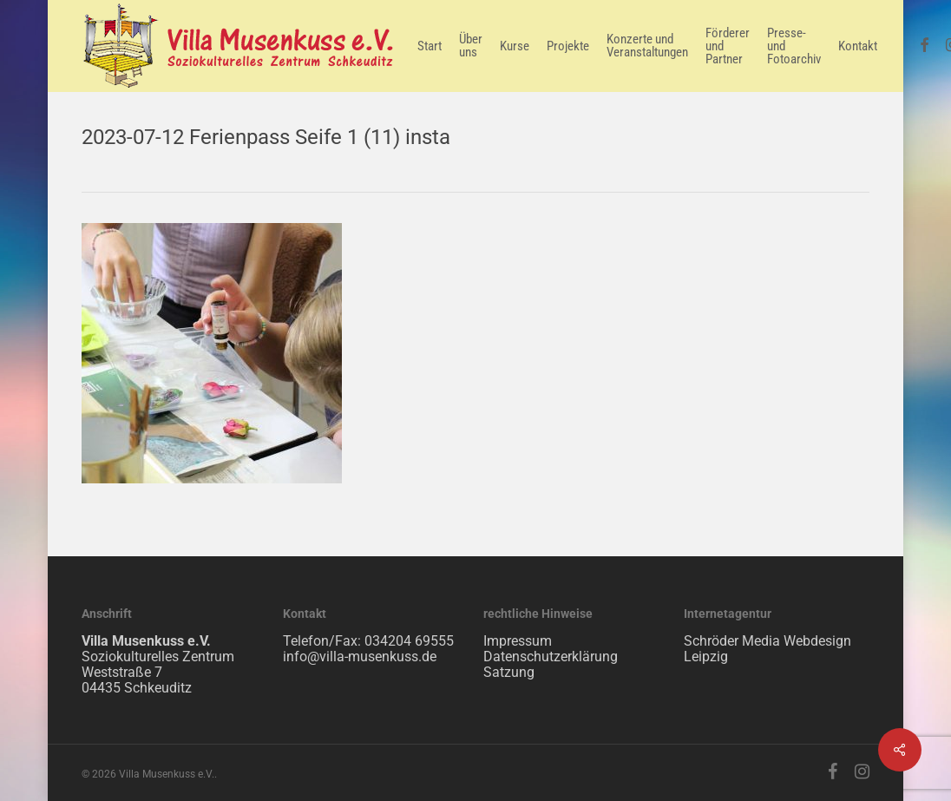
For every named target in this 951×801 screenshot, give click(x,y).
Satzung (509, 672)
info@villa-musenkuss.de (359, 656)
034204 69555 (409, 641)
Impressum (517, 641)
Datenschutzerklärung (550, 656)
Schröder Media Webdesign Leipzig (767, 649)
